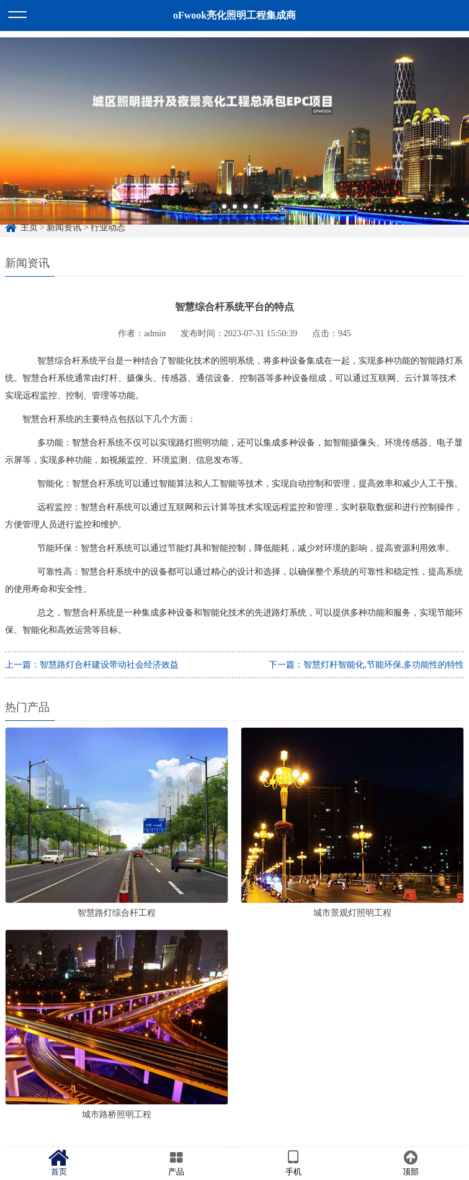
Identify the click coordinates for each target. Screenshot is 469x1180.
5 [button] (256, 214)
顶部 (410, 1163)
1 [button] (214, 214)
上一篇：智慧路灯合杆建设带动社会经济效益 (92, 664)
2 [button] (224, 214)
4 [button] (245, 214)
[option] (234, 139)
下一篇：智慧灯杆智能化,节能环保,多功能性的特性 (366, 664)
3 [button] (235, 214)
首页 (58, 1163)
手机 (293, 1163)
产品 (175, 1163)
